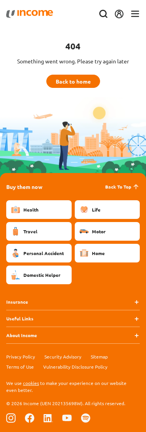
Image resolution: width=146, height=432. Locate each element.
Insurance (17, 302)
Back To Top (122, 187)
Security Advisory (62, 356)
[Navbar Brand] (29, 14)
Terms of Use (20, 367)
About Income (21, 335)
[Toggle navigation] (135, 14)
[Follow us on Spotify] (85, 418)
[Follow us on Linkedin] (48, 418)
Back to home (73, 81)
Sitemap (99, 356)
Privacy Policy (20, 356)
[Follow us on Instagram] (11, 418)
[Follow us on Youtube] (67, 418)
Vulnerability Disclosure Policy (75, 367)
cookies (31, 383)
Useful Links (19, 318)
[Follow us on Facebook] (29, 418)
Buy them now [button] (24, 186)
